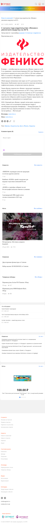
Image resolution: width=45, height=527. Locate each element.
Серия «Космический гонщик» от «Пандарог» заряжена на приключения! (22, 343)
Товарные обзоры (6, 470)
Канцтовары (4, 459)
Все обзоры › (39, 277)
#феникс (7, 126)
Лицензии (3, 456)
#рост (21, 126)
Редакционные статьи (7, 467)
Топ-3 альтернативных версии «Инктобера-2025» (15, 314)
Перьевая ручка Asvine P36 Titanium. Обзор (15, 282)
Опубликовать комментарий (22, 154)
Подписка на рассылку (7, 424)
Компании (4, 451)
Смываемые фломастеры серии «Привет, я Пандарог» (16, 350)
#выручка (32, 126)
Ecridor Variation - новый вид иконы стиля (13, 320)
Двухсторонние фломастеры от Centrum (14, 262)
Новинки (3, 440)
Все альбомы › (38, 208)
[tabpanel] (22, 382)
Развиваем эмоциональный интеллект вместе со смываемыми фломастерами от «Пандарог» (19, 340)
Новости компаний (7, 18)
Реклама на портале (6, 420)
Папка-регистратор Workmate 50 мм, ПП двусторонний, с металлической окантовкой (21, 346)
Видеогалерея (5, 481)
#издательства (15, 126)
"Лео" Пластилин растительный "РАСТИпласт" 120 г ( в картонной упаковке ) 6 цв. (22, 394)
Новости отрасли (5, 438)
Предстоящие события (7, 489)
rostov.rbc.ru (12, 114)
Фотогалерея (4, 478)
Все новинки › (38, 257)
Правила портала (5, 422)
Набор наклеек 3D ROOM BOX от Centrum (15, 266)
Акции (2, 443)
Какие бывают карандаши (9, 309)
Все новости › (38, 165)
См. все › (41, 336)
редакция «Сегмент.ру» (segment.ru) (30, 33)
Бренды (3, 454)
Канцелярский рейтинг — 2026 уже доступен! (22, 8)
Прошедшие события (6, 492)
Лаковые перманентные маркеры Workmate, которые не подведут (20, 353)
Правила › (41, 132)
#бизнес (26, 126)
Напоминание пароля (7, 427)
